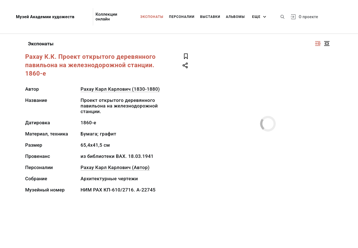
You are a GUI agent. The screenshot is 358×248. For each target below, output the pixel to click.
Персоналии (181, 17)
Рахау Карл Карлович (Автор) (115, 167)
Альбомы (235, 17)
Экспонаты (152, 17)
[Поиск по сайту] (282, 16)
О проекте (308, 17)
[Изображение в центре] (326, 43)
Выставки (210, 17)
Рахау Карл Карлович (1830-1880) (120, 89)
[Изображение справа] (317, 43)
